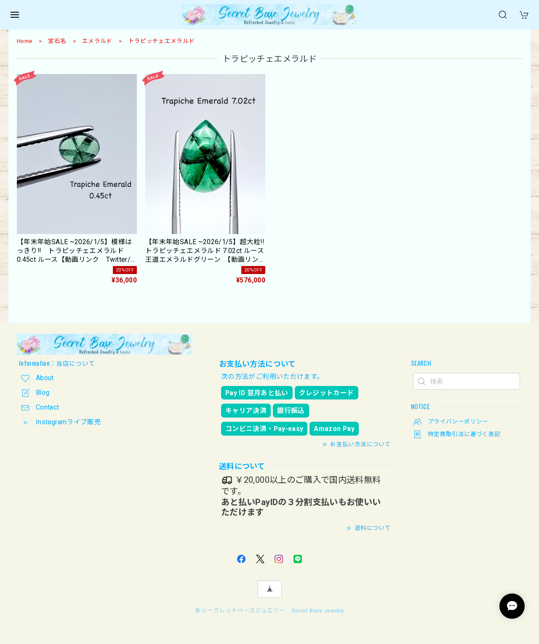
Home (24, 40)
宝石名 (57, 40)
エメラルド (97, 40)
